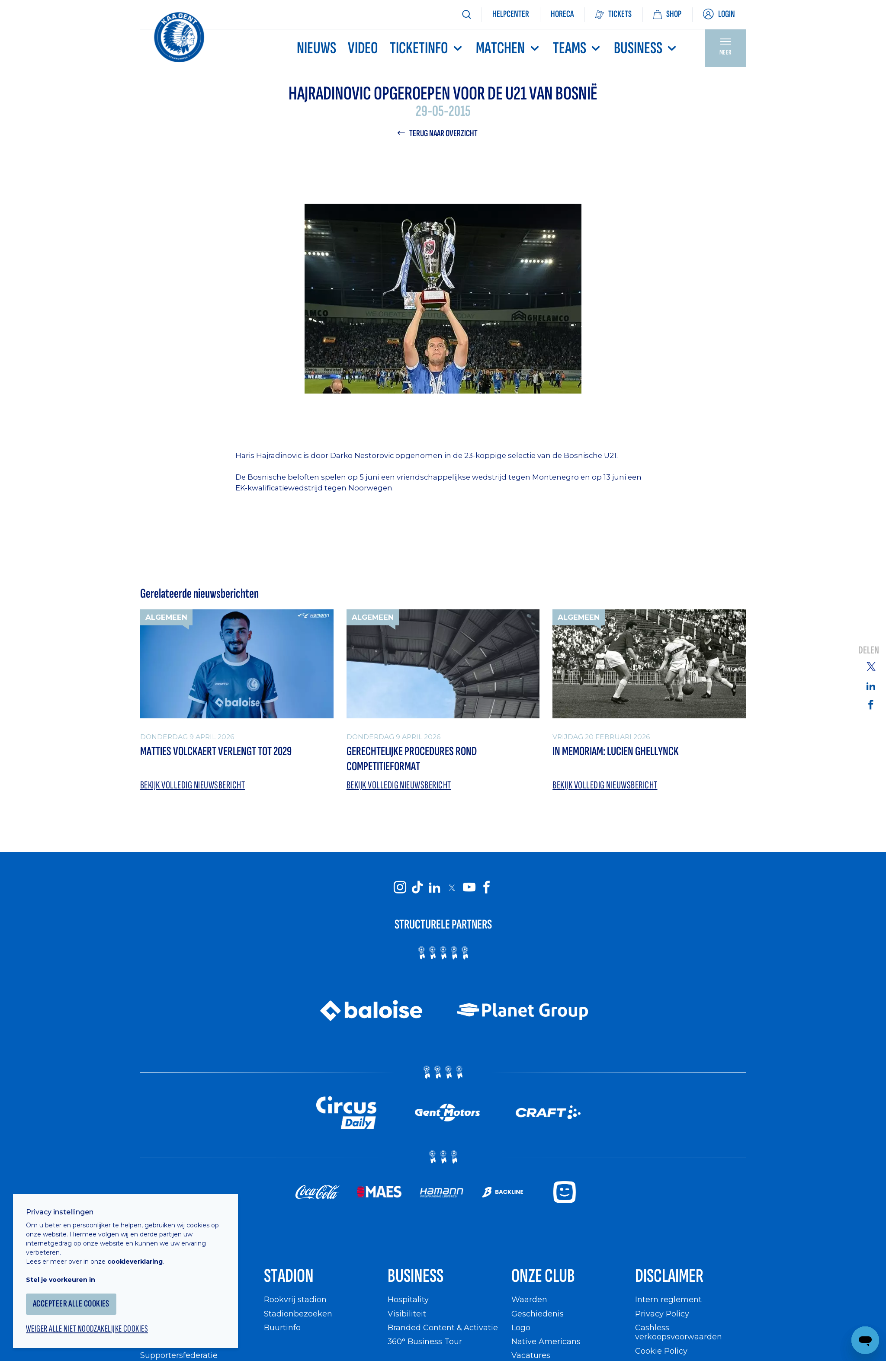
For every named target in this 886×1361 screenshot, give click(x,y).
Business (646, 48)
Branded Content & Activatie (443, 1327)
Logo (520, 1327)
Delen (868, 650)
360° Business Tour (425, 1341)
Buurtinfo (282, 1327)
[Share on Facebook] (870, 704)
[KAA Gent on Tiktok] (417, 887)
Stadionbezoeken (298, 1313)
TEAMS (577, 48)
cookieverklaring (135, 1261)
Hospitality (408, 1299)
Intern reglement (668, 1299)
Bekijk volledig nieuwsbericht (192, 785)
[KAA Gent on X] (451, 887)
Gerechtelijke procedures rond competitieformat (412, 759)
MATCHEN (508, 48)
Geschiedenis (537, 1313)
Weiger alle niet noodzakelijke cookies (87, 1329)
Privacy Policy (662, 1313)
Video (363, 48)
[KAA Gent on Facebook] (486, 887)
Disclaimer (669, 1276)
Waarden (529, 1299)
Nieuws (316, 48)
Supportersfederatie (179, 1355)
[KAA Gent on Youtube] (469, 887)
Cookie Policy (661, 1350)
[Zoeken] (466, 14)
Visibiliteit (407, 1313)
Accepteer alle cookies (71, 1304)
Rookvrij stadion (295, 1299)
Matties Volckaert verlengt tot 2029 (216, 751)
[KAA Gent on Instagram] (399, 887)
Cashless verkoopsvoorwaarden (678, 1332)
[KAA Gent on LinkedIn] (434, 887)
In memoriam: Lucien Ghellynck (615, 751)
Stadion (289, 1276)
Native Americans (546, 1341)
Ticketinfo (427, 48)
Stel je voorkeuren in (60, 1280)
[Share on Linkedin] (870, 685)
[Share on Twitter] (870, 666)
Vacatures (530, 1355)
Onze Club (543, 1276)
